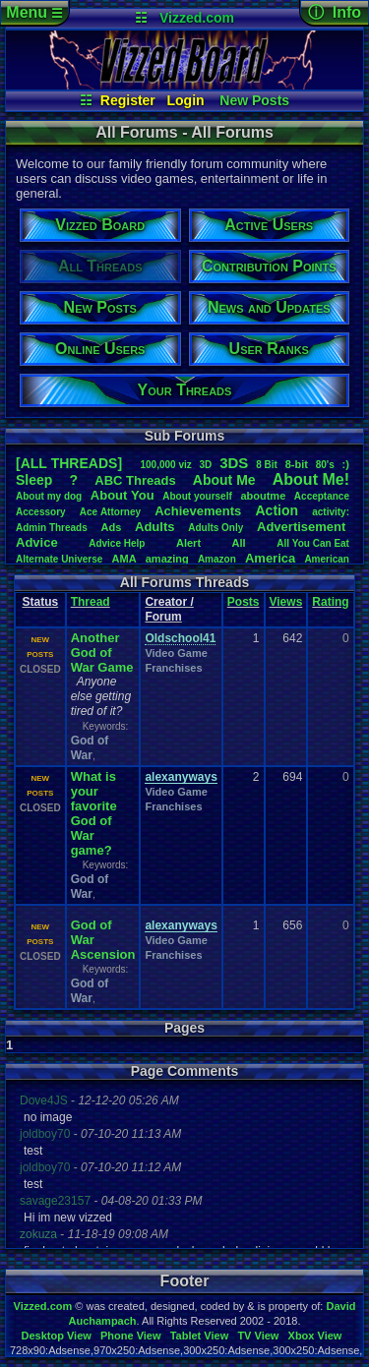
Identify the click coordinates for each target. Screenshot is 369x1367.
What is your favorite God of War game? (94, 813)
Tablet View (199, 1335)
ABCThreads (134, 480)
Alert (188, 543)
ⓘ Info (334, 12)
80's (325, 464)
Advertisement (303, 526)
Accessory (41, 511)
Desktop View (56, 1335)
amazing (167, 559)
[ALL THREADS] (69, 463)
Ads (111, 527)
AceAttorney (110, 511)
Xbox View (315, 1335)
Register (127, 100)
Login (186, 100)
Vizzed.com (196, 18)
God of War (90, 748)
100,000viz (165, 464)
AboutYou (122, 495)
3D (206, 464)
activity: (330, 511)
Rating (330, 602)
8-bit (296, 464)
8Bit (266, 464)
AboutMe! (311, 479)
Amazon (217, 559)
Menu (34, 12)
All (239, 543)
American (326, 559)
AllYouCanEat (313, 543)
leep (34, 480)
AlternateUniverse (59, 559)
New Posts (254, 100)
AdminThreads (52, 527)
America (270, 558)
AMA (124, 559)
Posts (243, 602)
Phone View (130, 1335)
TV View (257, 1335)
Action (276, 510)
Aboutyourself (197, 496)
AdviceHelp (117, 543)
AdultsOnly (215, 527)
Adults (154, 526)
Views (286, 602)
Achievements (197, 511)
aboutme (262, 496)
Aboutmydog (49, 496)
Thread (90, 602)
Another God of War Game (102, 652)
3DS (233, 462)
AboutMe (224, 480)
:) (345, 464)
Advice (37, 542)
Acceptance (321, 496)
